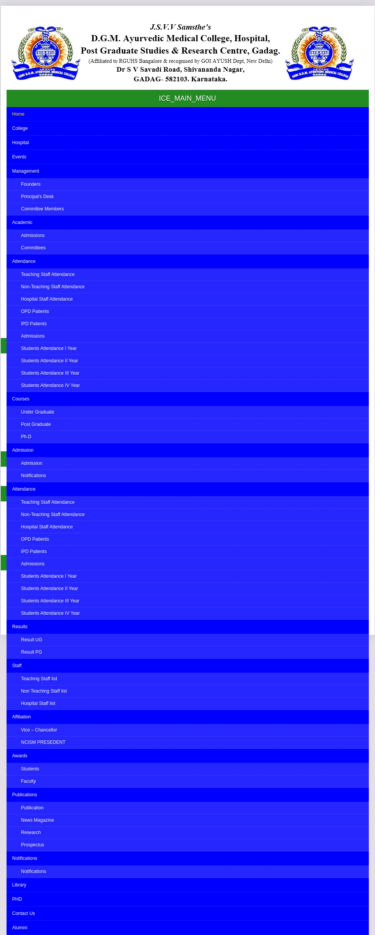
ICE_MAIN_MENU (187, 98)
